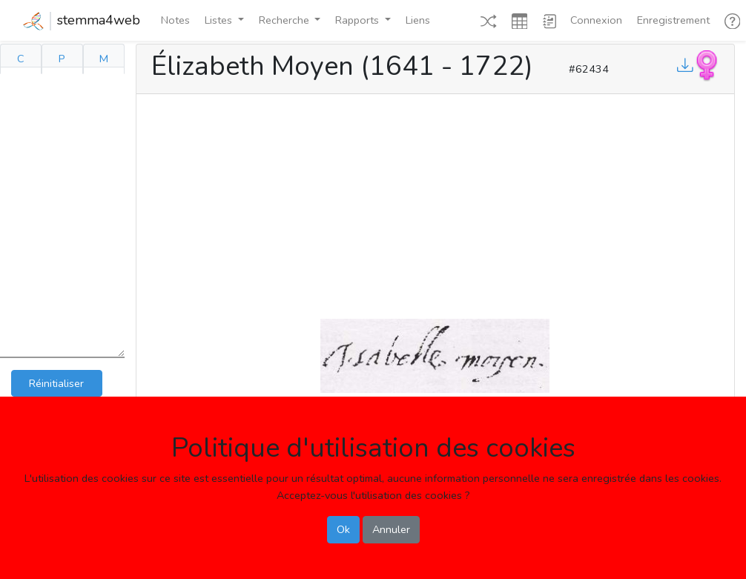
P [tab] (62, 58)
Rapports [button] (358, 20)
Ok (343, 529)
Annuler (391, 529)
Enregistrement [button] (673, 20)
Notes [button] (175, 20)
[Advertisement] (435, 203)
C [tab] (20, 58)
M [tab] (103, 58)
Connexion (596, 20)
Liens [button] (418, 20)
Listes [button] (220, 20)
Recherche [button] (285, 20)
